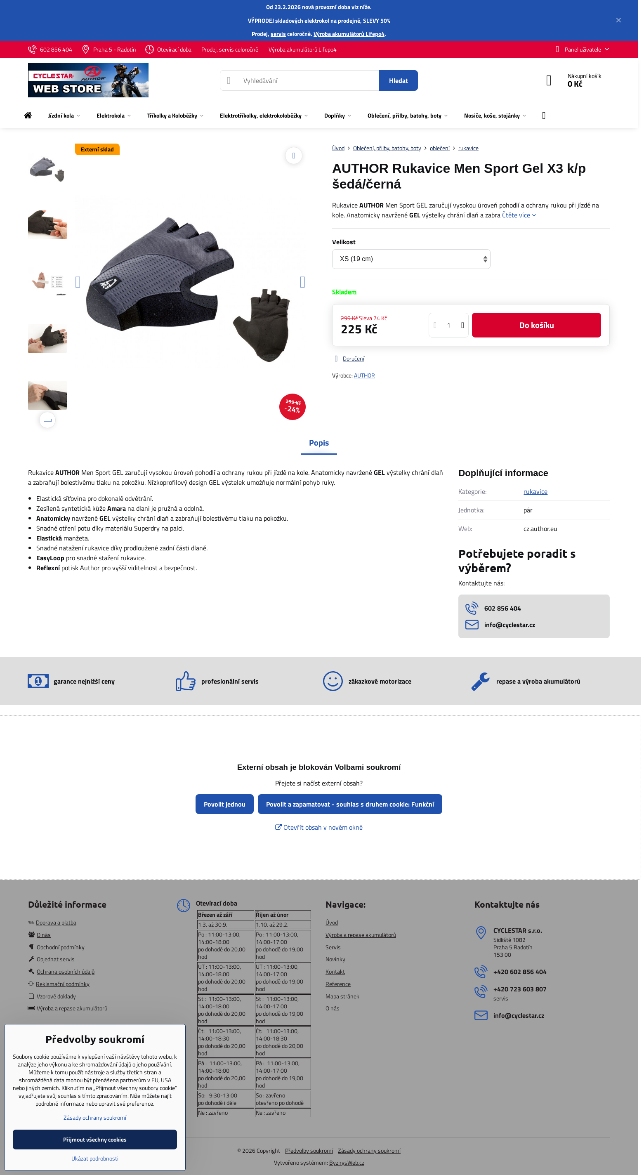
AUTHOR (364, 375)
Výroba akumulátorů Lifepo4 (349, 33)
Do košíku (536, 325)
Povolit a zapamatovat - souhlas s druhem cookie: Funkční (350, 804)
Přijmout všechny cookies (95, 1139)
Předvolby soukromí (309, 1150)
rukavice (535, 491)
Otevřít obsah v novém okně (319, 827)
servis (278, 33)
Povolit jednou (224, 804)
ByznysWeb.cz (346, 1162)
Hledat (398, 80)
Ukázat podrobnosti (94, 1158)
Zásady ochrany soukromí (369, 1150)
